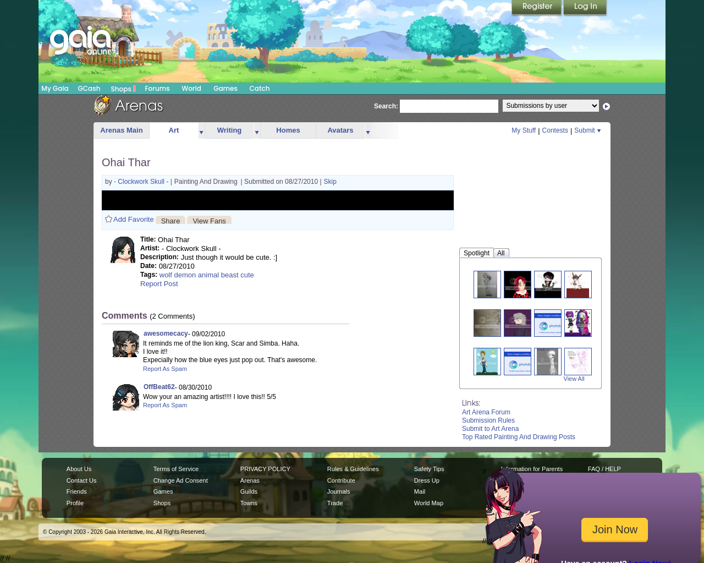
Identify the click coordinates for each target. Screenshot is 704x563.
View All (574, 378)
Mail (419, 491)
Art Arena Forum (486, 412)
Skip (330, 181)
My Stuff (524, 130)
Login (585, 8)
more (201, 131)
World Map (428, 503)
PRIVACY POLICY (265, 469)
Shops (123, 88)
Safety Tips (429, 469)
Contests (555, 130)
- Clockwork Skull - (142, 181)
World (191, 88)
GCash (89, 88)
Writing (229, 130)
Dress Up (426, 480)
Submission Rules (488, 420)
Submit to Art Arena (490, 429)
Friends (77, 491)
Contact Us (82, 480)
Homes (288, 130)
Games (225, 88)
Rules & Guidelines (353, 469)
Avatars (340, 130)
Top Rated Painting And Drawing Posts (518, 437)
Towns (248, 503)
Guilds (248, 491)
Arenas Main (121, 130)
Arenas (250, 480)
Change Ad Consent (180, 480)
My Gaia (54, 88)
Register (537, 8)
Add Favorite (133, 219)
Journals (338, 491)
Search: (386, 106)
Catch (260, 88)
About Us (79, 469)
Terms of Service (176, 469)
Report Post (159, 284)
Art (174, 130)
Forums (157, 88)
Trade (335, 503)
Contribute (341, 480)
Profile (75, 503)
